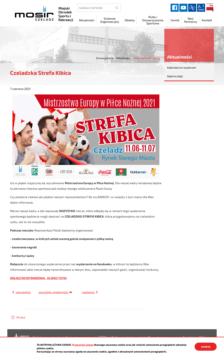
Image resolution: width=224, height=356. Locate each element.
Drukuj (21, 317)
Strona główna (104, 58)
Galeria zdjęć (175, 76)
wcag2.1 (201, 8)
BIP (210, 8)
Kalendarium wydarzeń (181, 67)
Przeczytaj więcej (82, 344)
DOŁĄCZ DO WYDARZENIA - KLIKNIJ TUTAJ (38, 278)
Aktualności (123, 58)
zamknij (205, 346)
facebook (175, 8)
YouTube (183, 8)
